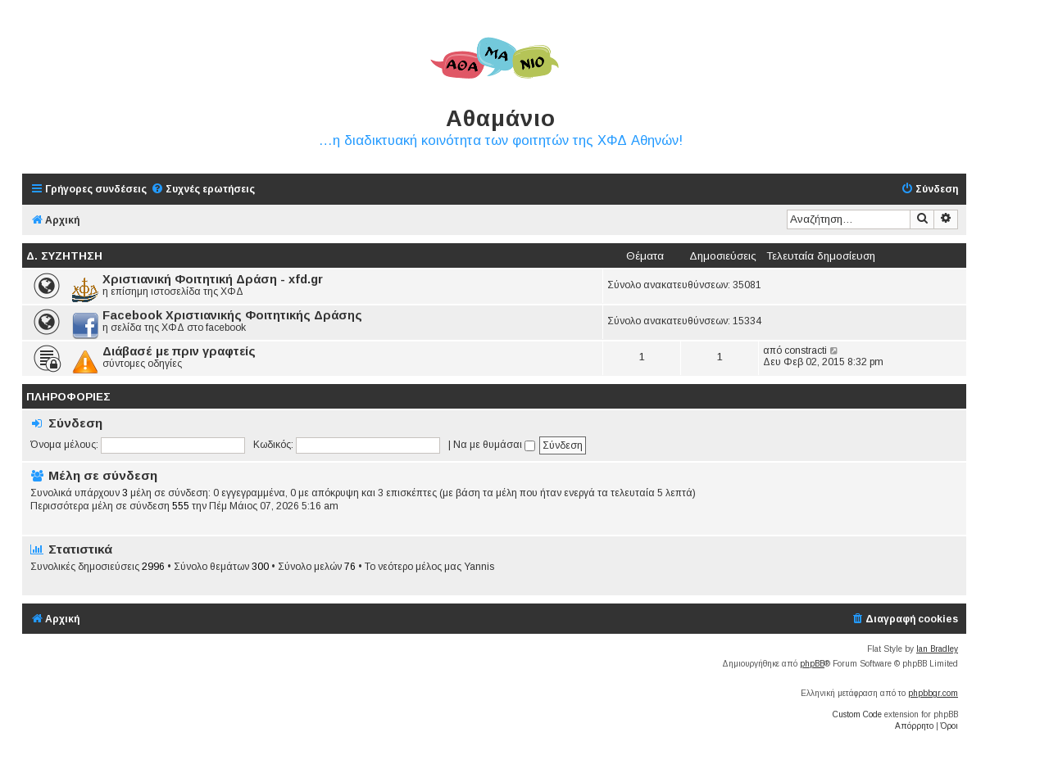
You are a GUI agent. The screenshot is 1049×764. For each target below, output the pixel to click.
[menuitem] (203, 190)
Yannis (479, 566)
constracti (805, 350)
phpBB (812, 663)
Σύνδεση (75, 423)
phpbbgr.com (933, 693)
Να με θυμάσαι (494, 444)
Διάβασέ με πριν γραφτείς (179, 351)
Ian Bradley (937, 648)
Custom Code (857, 714)
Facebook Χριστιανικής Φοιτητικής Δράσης (232, 315)
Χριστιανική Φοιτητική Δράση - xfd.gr (212, 279)
